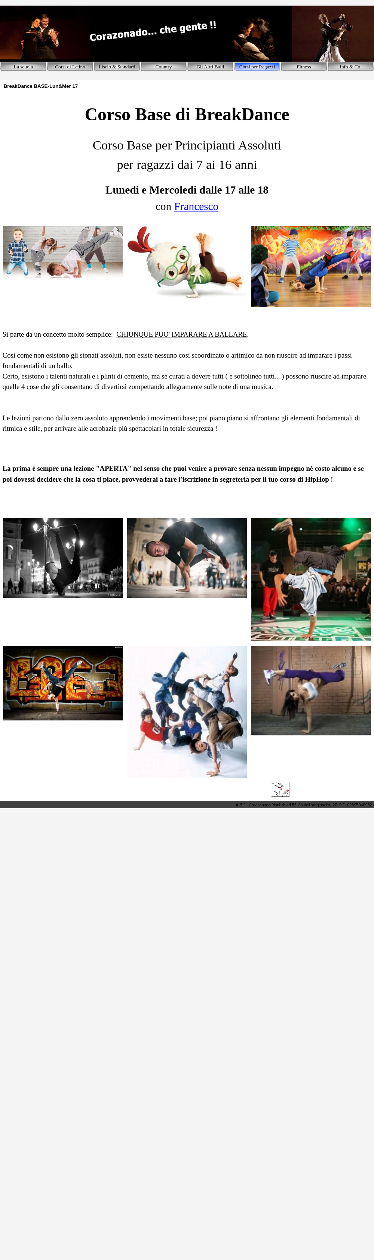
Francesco (196, 206)
